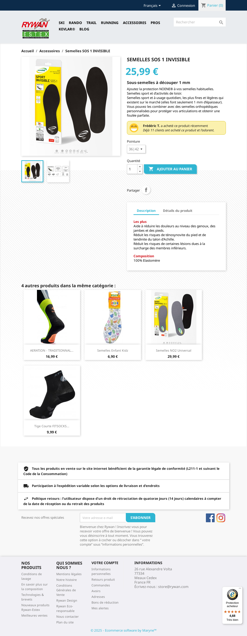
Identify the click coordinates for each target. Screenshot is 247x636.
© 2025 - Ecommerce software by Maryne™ (124, 630)
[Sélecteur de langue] (153, 6)
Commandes (100, 585)
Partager (146, 189)
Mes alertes (100, 608)
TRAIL (91, 22)
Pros (155, 22)
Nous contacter (67, 616)
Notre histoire (66, 580)
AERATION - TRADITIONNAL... (51, 350)
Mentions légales (69, 574)
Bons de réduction (105, 602)
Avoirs (96, 591)
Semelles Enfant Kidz (112, 350)
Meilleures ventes (34, 615)
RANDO (75, 22)
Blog (84, 29)
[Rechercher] (200, 22)
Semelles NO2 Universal (173, 350)
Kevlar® (67, 29)
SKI (61, 22)
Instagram (220, 517)
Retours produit (103, 579)
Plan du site (65, 622)
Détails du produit (177, 210)
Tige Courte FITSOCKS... (51, 426)
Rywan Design (66, 600)
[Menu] (240, 589)
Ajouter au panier (170, 169)
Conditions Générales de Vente (66, 590)
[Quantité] (132, 169)
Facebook (210, 517)
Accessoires (134, 22)
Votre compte (104, 562)
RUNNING (110, 22)
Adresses (98, 597)
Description (146, 210)
